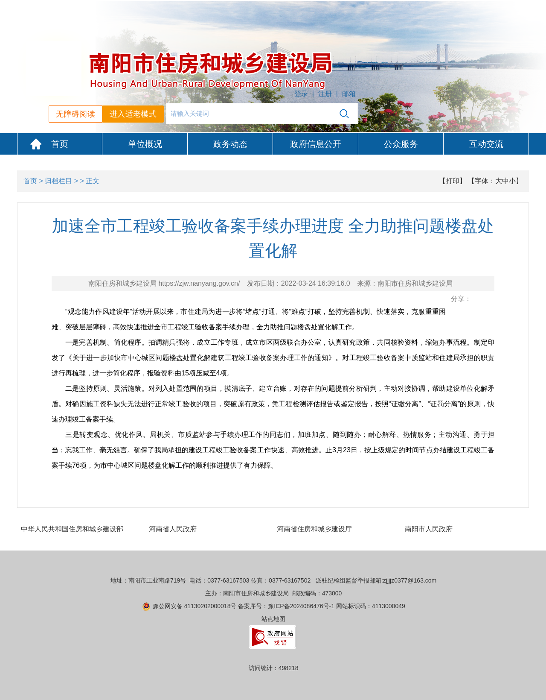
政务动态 (230, 144)
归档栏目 (58, 181)
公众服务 (401, 144)
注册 (325, 93)
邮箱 (349, 93)
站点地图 (273, 618)
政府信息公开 (315, 144)
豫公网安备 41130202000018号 (195, 606)
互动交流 (486, 144)
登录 (301, 93)
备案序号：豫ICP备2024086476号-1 (286, 606)
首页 (59, 144)
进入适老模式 (133, 114)
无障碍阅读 (75, 114)
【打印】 (452, 181)
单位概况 (145, 144)
